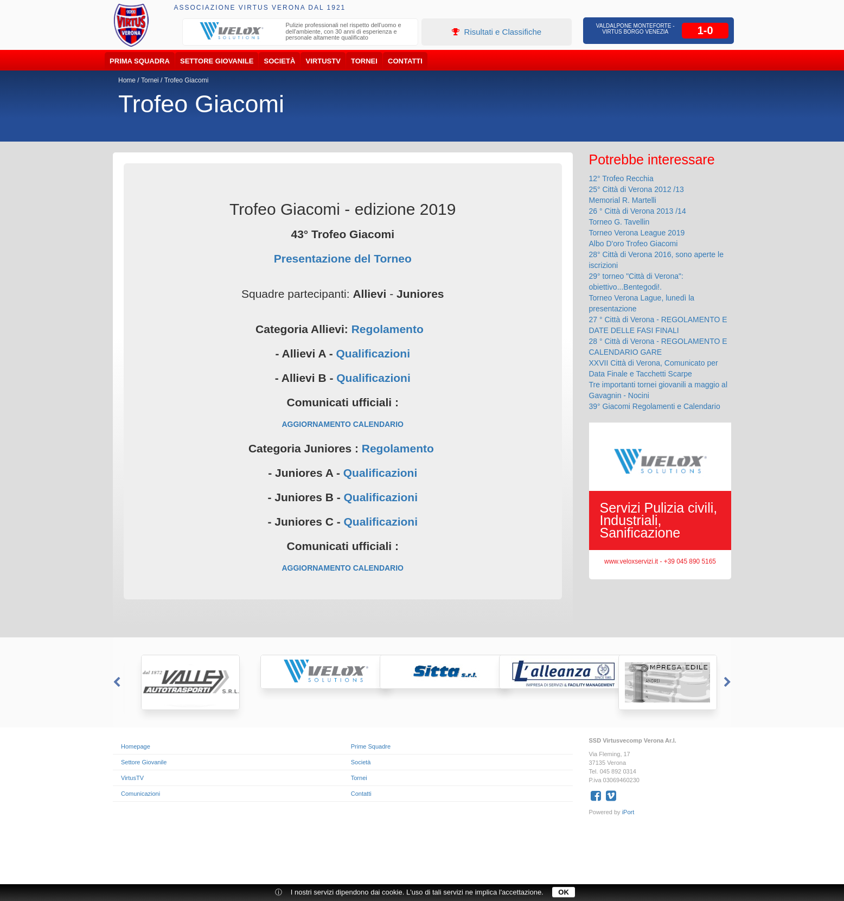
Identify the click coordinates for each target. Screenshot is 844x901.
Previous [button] (115, 682)
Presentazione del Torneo (343, 258)
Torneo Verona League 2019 (637, 232)
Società (280, 61)
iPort (628, 812)
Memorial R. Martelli (622, 200)
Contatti (405, 61)
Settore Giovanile (216, 61)
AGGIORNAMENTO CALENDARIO (343, 424)
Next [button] (728, 682)
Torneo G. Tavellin (619, 222)
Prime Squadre (371, 746)
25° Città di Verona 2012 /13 (636, 189)
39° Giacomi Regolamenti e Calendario (654, 406)
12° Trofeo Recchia (621, 178)
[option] (300, 33)
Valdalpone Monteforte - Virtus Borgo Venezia (635, 29)
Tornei (364, 61)
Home (127, 80)
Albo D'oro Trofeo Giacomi (633, 243)
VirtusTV (323, 61)
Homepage (135, 746)
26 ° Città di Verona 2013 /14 (637, 211)
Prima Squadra (140, 61)
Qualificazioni (373, 353)
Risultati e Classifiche (496, 31)
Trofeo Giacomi (186, 80)
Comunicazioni (140, 793)
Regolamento (387, 329)
